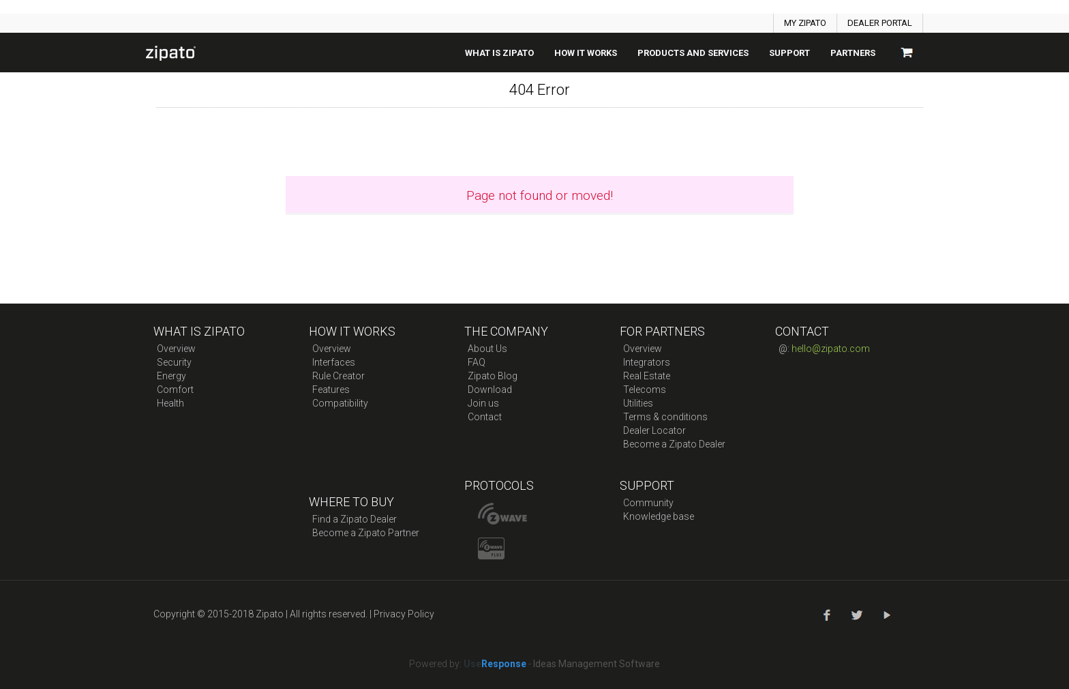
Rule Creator (338, 375)
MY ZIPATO (805, 23)
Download (490, 389)
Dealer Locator (654, 430)
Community (648, 502)
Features (331, 389)
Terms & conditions (665, 416)
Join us (483, 403)
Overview (176, 348)
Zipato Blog (492, 375)
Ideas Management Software (596, 664)
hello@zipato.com (831, 348)
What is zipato (499, 53)
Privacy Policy (404, 614)
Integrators (646, 362)
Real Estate (646, 375)
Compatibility (340, 403)
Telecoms (644, 389)
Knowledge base (658, 516)
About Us (487, 348)
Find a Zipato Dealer (354, 519)
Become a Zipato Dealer (674, 444)
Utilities (638, 403)
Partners (852, 53)
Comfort (175, 389)
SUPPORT (789, 53)
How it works (585, 53)
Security (174, 362)
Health (170, 403)
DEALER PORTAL (879, 23)
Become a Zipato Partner (365, 532)
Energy (171, 375)
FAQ (476, 362)
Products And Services (693, 53)
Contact (485, 416)
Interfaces (333, 362)
